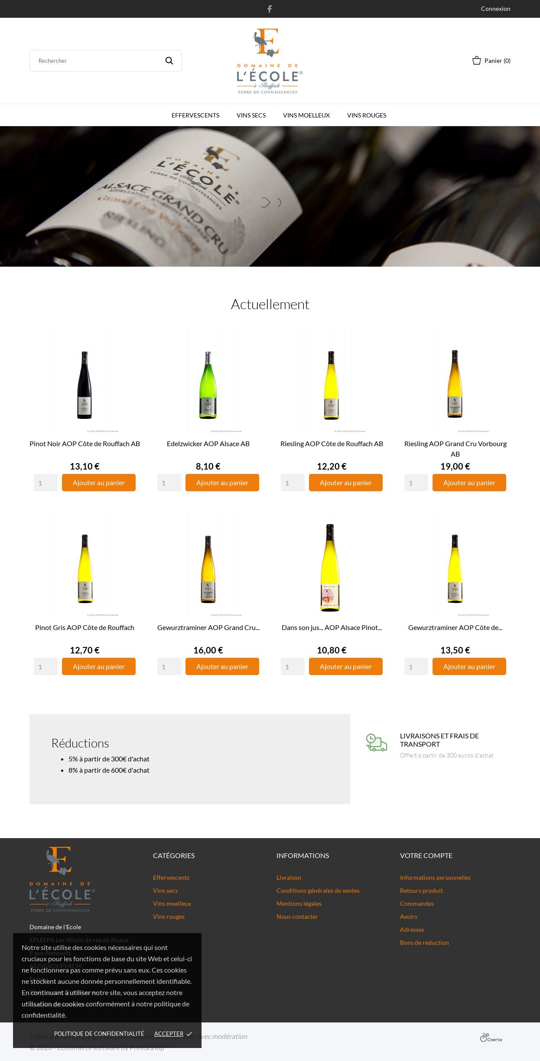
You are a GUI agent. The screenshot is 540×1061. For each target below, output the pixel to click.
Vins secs (251, 115)
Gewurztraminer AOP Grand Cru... (208, 627)
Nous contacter (297, 916)
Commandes (417, 903)
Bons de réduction (424, 942)
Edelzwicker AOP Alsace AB (208, 443)
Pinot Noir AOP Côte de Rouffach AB (84, 443)
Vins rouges (366, 115)
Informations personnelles (435, 877)
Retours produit (421, 890)
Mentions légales (299, 903)
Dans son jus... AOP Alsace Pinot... (332, 627)
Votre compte (426, 855)
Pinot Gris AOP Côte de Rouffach (84, 627)
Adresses (412, 929)
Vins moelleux (306, 115)
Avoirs (408, 916)
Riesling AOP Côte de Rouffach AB (331, 443)
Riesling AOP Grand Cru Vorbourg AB (455, 448)
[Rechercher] (105, 61)
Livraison (289, 877)
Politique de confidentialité (99, 1033)
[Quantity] (46, 482)
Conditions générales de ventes (318, 890)
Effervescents (195, 115)
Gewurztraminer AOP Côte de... (455, 627)
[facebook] (269, 8)
